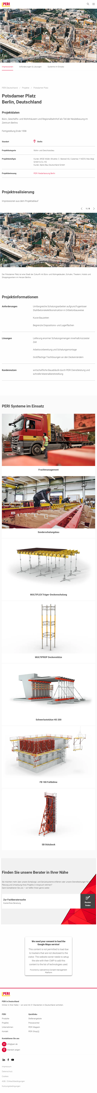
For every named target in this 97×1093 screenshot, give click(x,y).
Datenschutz (7, 1071)
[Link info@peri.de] (48, 1044)
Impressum (6, 1066)
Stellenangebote (35, 1018)
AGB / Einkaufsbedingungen (13, 1081)
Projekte (26, 88)
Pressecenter (34, 1023)
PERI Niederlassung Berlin (44, 173)
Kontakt (5, 1031)
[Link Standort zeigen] (48, 1050)
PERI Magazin (34, 1027)
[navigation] (48, 901)
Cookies (5, 1076)
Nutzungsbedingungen (11, 1086)
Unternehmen (7, 1027)
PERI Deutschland (10, 88)
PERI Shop (33, 1031)
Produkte (5, 1018)
